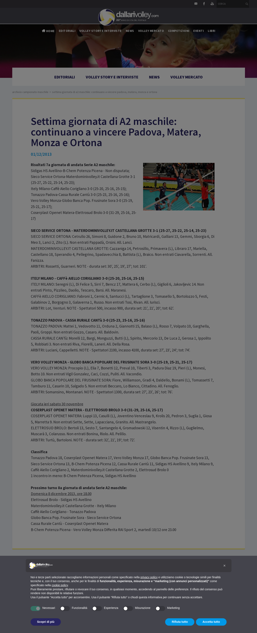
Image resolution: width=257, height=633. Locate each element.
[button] (224, 565)
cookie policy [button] (60, 585)
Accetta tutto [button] (211, 621)
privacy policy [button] (149, 577)
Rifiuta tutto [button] (180, 621)
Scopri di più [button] (46, 621)
